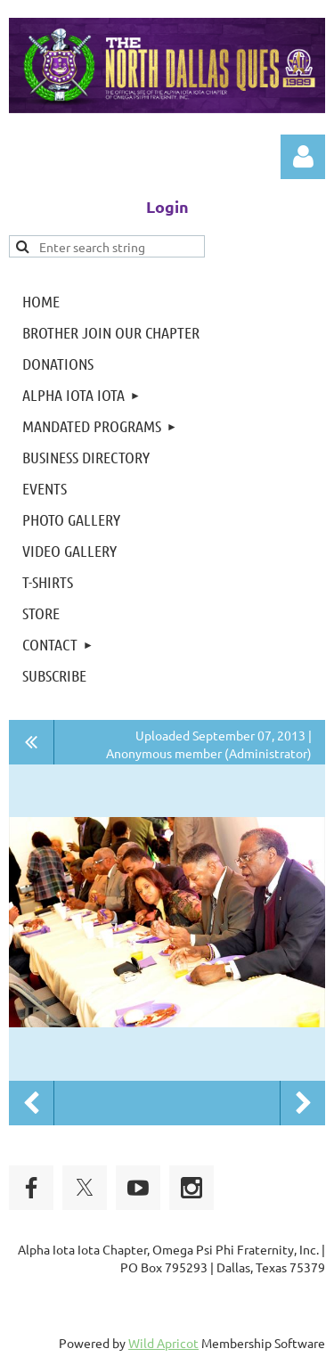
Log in (303, 157)
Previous (31, 1103)
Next (303, 1103)
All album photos (31, 742)
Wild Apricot (163, 1343)
